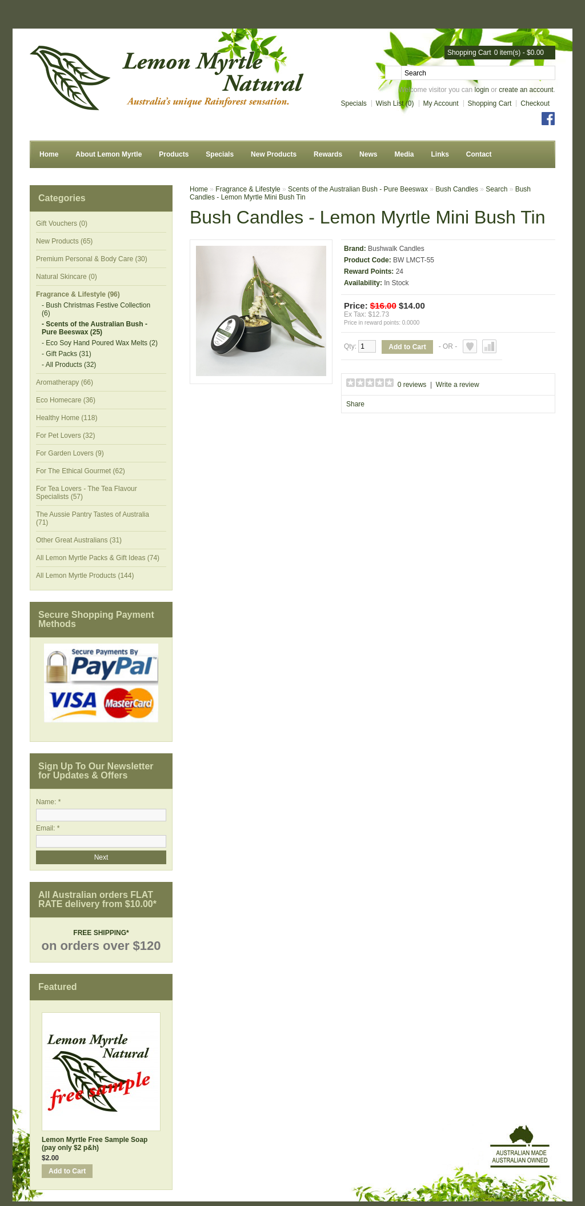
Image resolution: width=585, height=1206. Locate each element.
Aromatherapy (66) (64, 382)
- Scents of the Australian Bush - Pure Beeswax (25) (94, 328)
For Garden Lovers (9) (70, 453)
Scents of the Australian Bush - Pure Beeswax (358, 189)
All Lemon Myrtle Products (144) (85, 576)
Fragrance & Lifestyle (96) (78, 294)
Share (355, 404)
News (368, 154)
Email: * (47, 828)
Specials (354, 103)
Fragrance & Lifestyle (247, 189)
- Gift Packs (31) (66, 354)
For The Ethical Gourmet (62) (80, 471)
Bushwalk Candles (396, 249)
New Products (273, 154)
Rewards (328, 154)
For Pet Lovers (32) (65, 436)
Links (439, 154)
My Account (441, 103)
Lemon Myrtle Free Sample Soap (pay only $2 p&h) (94, 1144)
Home (48, 154)
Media (404, 154)
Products (174, 154)
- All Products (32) (69, 365)
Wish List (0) (395, 103)
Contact (479, 154)
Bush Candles (456, 189)
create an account (526, 90)
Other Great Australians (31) (79, 540)
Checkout (535, 103)
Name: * (48, 802)
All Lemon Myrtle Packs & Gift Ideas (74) (97, 558)
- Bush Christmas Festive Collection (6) (96, 309)
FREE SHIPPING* (101, 933)
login (482, 90)
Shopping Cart (490, 103)
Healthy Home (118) (66, 418)
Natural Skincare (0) (66, 277)
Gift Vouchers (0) (61, 223)
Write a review (457, 385)
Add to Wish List (470, 346)
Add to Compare (489, 346)
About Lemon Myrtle (108, 154)
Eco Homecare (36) (65, 400)
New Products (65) (64, 241)
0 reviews (412, 385)
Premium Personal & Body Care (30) (91, 259)
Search (496, 189)
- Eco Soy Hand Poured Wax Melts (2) (100, 343)
